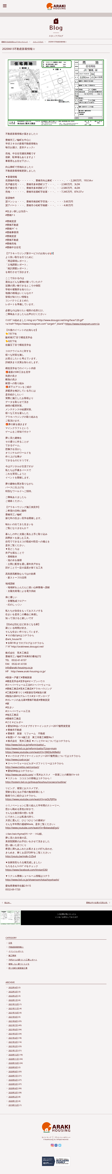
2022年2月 (13, 996)
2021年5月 (13, 1033)
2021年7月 (13, 1025)
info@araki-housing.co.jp (19, 667)
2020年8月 (13, 1071)
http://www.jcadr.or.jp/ (17, 759)
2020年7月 (13, 1075)
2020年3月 (13, 1092)
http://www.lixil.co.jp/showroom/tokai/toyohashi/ (32, 879)
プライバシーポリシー (62, 1137)
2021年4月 (13, 1038)
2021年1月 (13, 1050)
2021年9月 (13, 1017)
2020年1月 (13, 1101)
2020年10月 (13, 1063)
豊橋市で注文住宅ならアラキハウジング (14, 42)
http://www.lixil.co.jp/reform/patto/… (25, 744)
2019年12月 (13, 1105)
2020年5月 (13, 1084)
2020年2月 (13, 1096)
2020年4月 (13, 1088)
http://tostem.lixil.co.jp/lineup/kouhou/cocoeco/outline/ (35, 782)
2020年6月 (13, 1080)
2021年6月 (13, 1029)
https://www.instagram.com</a (82, 323)
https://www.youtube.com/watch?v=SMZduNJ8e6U (33, 752)
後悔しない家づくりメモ (18, 964)
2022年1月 (13, 1000)
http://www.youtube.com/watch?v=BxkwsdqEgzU (32, 827)
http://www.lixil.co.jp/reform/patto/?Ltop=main (31, 748)
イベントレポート (16, 951)
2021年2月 (13, 1046)
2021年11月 (13, 1008)
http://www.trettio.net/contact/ (22, 767)
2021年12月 (13, 1004)
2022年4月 (13, 987)
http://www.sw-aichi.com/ (19, 774)
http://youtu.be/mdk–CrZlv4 (20, 856)
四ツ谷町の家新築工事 (17, 968)
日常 (10, 943)
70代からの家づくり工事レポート (22, 959)
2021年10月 (13, 1012)
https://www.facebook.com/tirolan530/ (26, 869)
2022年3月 (13, 991)
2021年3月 (13, 1042)
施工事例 (12, 955)
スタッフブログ (38, 42)
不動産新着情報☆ (16, 947)
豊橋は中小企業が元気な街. (97, 902)
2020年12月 (13, 1054)
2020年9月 (13, 1067)
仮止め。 (7, 902)
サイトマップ (46, 1137)
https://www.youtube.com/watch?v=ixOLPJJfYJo (31, 799)
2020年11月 (13, 1059)
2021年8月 (13, 1021)
